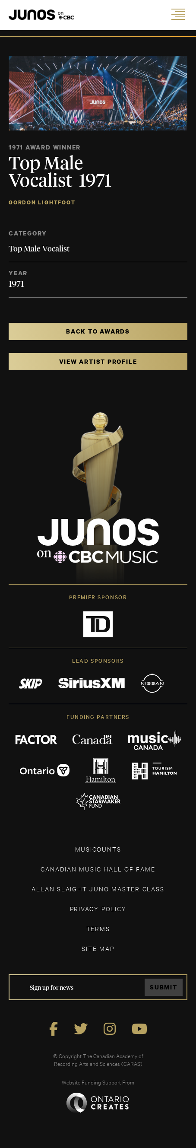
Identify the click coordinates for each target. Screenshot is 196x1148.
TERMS (98, 928)
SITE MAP (98, 948)
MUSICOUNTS (98, 849)
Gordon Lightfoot (42, 202)
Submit (163, 987)
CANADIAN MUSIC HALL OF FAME (98, 869)
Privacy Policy (98, 908)
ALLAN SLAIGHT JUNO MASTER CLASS (98, 888)
